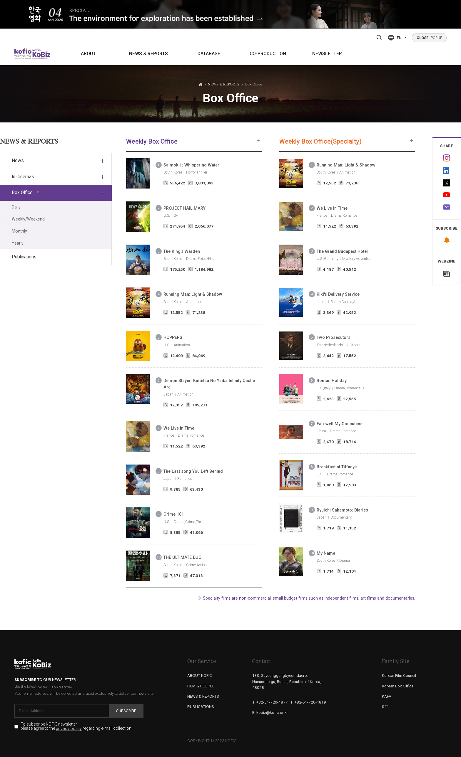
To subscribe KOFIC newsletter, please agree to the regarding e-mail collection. (76, 726)
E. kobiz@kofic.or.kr (270, 712)
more (258, 140)
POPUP (429, 38)
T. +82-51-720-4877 (270, 702)
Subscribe (126, 710)
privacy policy (69, 728)
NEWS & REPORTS (148, 53)
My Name (326, 553)
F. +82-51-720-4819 (308, 702)
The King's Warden (181, 251)
